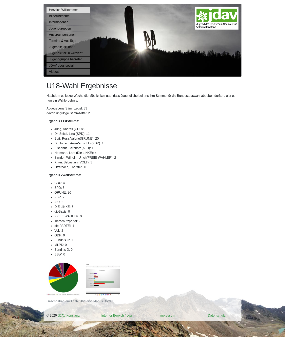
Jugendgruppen (60, 28)
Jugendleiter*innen (62, 47)
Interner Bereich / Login (117, 315)
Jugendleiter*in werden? (66, 53)
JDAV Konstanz (69, 315)
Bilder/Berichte (59, 16)
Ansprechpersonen (62, 34)
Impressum (167, 315)
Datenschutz (217, 315)
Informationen (58, 22)
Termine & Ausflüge (62, 40)
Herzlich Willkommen (64, 10)
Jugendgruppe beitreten (66, 59)
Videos (54, 71)
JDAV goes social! (62, 65)
